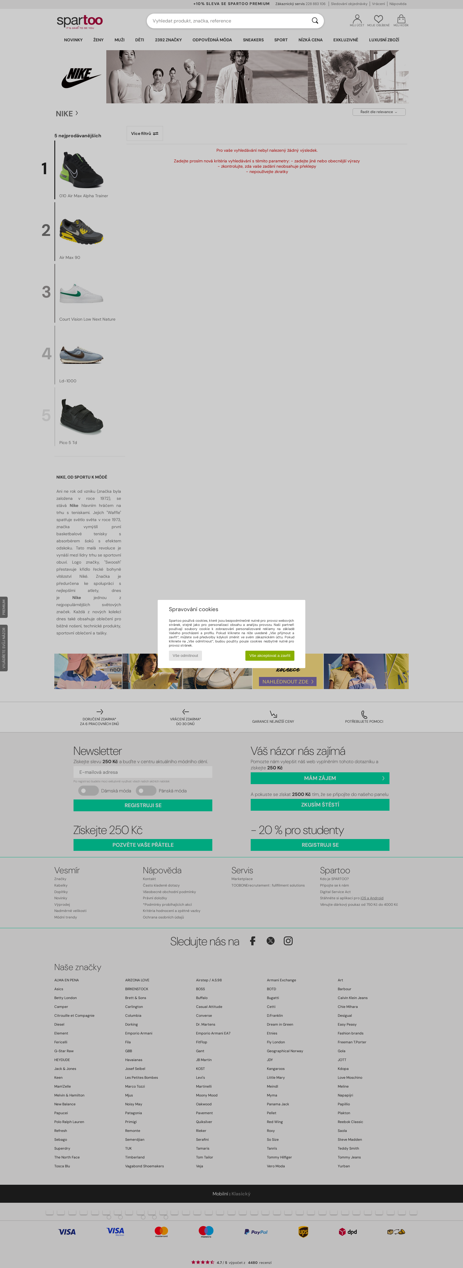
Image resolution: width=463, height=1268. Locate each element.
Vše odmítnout (185, 655)
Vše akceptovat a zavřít (270, 655)
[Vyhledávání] (315, 21)
